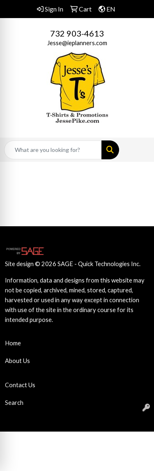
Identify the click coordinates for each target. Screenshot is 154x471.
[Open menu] (137, 150)
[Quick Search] (53, 149)
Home (13, 343)
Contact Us (20, 384)
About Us (17, 360)
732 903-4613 (77, 33)
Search (14, 402)
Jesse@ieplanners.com (77, 42)
